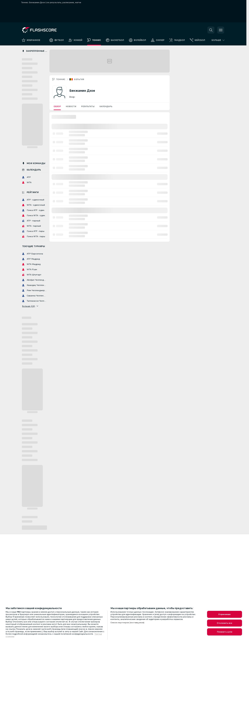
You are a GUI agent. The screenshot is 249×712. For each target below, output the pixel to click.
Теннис (60, 79)
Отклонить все (224, 623)
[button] (210, 30)
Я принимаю (224, 614)
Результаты (88, 106)
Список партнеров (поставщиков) (127, 622)
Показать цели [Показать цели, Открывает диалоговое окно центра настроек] (224, 632)
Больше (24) (30, 306)
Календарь (105, 106)
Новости (71, 106)
